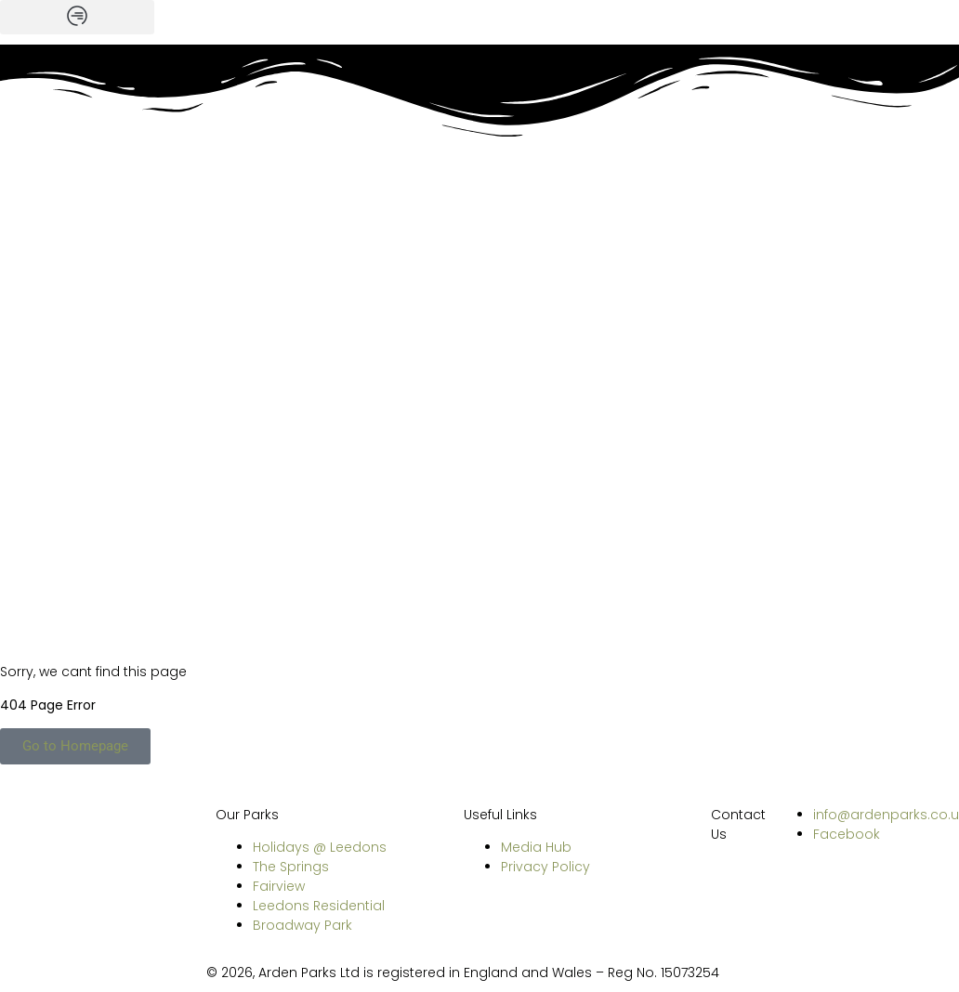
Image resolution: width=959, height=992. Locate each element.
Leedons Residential (319, 905)
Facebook (846, 834)
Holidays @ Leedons (320, 847)
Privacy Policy (545, 866)
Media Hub (536, 847)
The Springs (291, 866)
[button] (77, 17)
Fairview (279, 886)
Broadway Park (302, 925)
